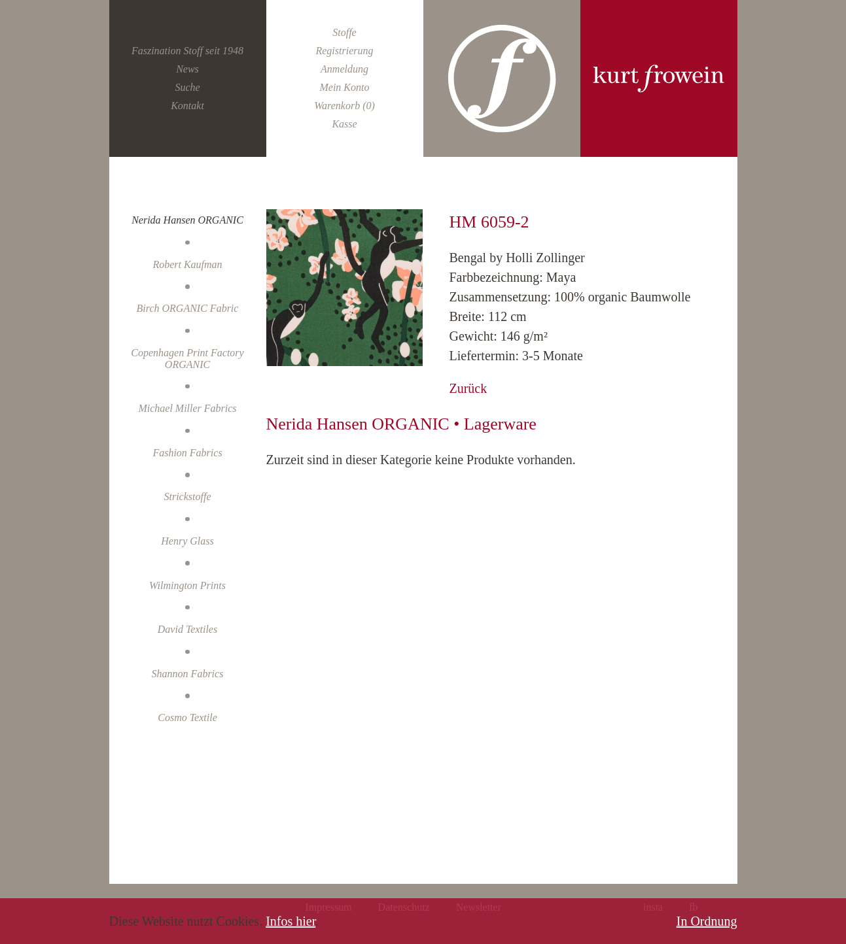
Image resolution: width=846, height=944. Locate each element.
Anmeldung (344, 69)
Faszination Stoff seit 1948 (187, 50)
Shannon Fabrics (188, 673)
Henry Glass (187, 541)
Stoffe (344, 32)
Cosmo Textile (187, 717)
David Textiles (187, 629)
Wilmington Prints (187, 585)
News (187, 69)
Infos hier (290, 921)
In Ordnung (707, 921)
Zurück (468, 388)
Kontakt (187, 105)
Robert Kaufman (187, 264)
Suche (187, 87)
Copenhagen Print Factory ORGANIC (187, 358)
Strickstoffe (187, 496)
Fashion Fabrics (187, 452)
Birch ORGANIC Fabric (188, 308)
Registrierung (344, 50)
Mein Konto (344, 87)
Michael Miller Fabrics (187, 408)
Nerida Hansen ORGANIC (187, 220)
